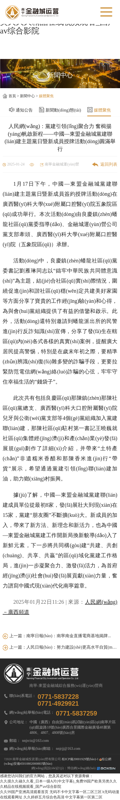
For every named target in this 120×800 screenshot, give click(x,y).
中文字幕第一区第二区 (83, 797)
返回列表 (104, 164)
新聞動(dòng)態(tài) (63, 108)
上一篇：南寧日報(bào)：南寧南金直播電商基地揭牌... (57, 635)
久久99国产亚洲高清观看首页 (24, 792)
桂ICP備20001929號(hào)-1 (80, 759)
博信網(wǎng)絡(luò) (91, 768)
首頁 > (14, 96)
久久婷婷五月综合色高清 (43, 797)
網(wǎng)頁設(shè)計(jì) (47, 768)
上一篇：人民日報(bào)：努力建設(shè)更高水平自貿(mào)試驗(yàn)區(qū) (60, 647)
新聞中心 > (29, 96)
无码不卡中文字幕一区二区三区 (75, 792)
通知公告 (24, 108)
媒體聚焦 (46, 96)
